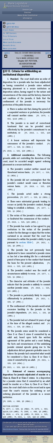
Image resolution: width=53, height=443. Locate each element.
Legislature (9, 438)
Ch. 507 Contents (10, 33)
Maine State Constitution (28, 15)
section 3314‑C (26, 242)
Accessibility (32, 438)
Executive (15, 438)
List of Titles (8, 39)
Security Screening (26, 440)
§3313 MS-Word (13, 27)
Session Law (28, 10)
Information (27, 18)
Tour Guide (25, 438)
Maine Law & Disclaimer (12, 42)
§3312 (7, 53)
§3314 (48, 53)
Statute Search (8, 30)
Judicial (10, 440)
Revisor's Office (9, 45)
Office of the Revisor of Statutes (10, 429)
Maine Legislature (9, 48)
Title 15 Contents (10, 36)
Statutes (27, 12)
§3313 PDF (11, 23)
